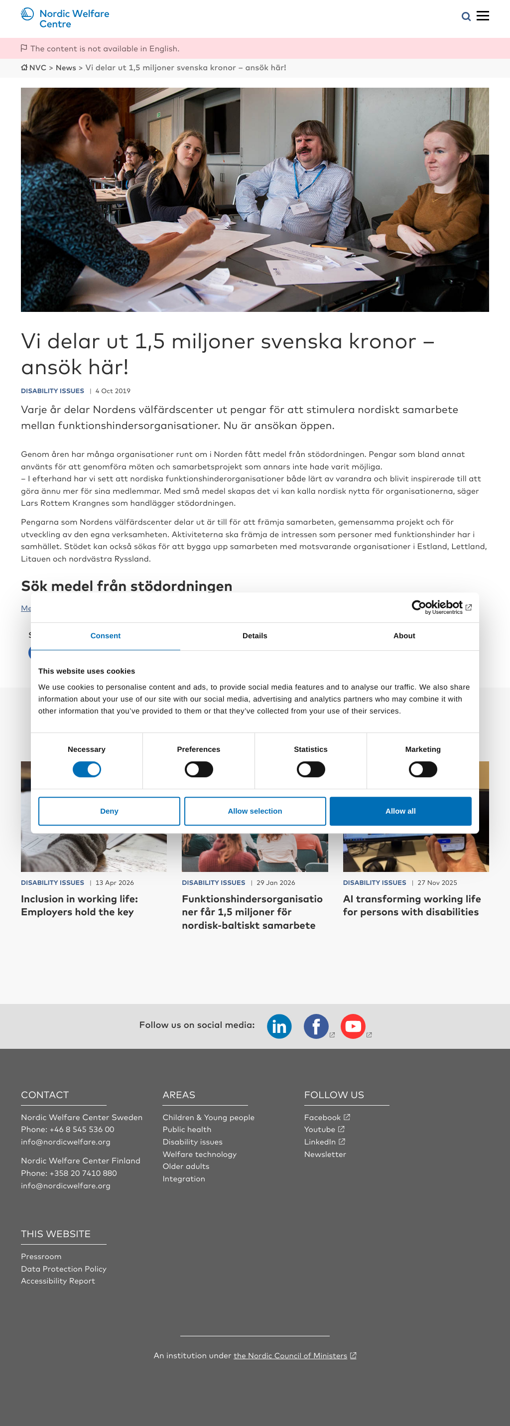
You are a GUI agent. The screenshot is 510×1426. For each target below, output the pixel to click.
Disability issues (193, 1140)
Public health (187, 1127)
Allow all (400, 811)
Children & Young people (209, 1115)
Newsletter (326, 1151)
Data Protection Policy (65, 1266)
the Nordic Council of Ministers (290, 1352)
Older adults (186, 1163)
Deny (109, 811)
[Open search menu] (466, 17)
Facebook (323, 1115)
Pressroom (42, 1254)
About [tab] (404, 636)
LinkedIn (320, 1140)
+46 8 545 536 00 (83, 1127)
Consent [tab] (106, 636)
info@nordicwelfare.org (67, 1140)
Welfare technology (200, 1151)
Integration (184, 1176)
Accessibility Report (59, 1278)
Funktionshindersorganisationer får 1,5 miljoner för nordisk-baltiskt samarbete (255, 910)
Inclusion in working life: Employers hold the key (84, 903)
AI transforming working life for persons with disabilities (408, 910)
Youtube (320, 1127)
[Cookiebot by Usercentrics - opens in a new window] (428, 607)
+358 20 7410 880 (84, 1170)
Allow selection (255, 811)
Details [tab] (255, 636)
